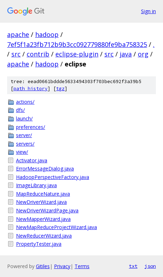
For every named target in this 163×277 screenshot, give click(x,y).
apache (18, 34)
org (143, 54)
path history (30, 89)
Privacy (62, 266)
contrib (38, 54)
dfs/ (20, 110)
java (126, 54)
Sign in (148, 11)
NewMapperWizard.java (43, 219)
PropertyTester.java (38, 243)
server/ (24, 135)
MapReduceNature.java (43, 193)
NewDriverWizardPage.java (47, 210)
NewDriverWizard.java (41, 202)
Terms (82, 266)
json (150, 266)
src (16, 54)
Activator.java (31, 160)
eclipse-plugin (76, 54)
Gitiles (43, 266)
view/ (22, 151)
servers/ (25, 143)
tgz (60, 89)
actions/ (25, 101)
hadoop (47, 34)
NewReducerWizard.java (44, 235)
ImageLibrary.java (36, 185)
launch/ (24, 118)
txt (133, 266)
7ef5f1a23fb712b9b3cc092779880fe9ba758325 (77, 44)
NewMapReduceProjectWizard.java (56, 227)
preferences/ (30, 127)
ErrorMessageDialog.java (45, 168)
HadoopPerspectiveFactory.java (52, 177)
